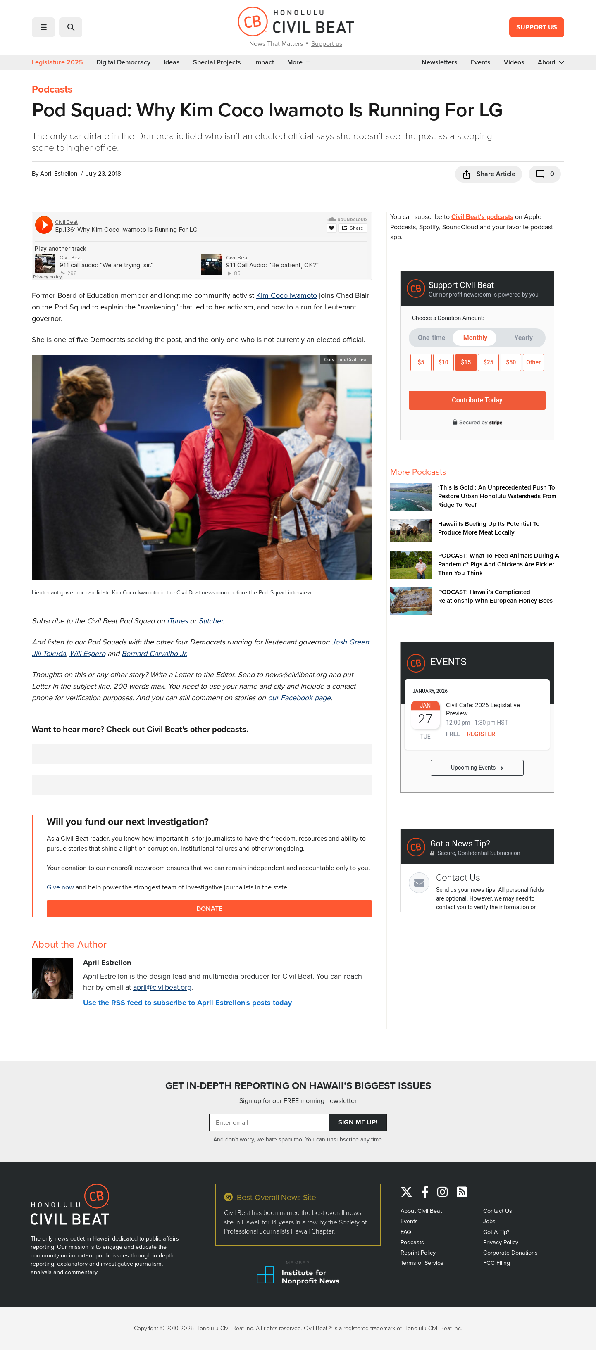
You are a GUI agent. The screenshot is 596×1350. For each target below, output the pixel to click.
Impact (264, 62)
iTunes (177, 621)
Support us (326, 43)
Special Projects (217, 62)
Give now (60, 886)
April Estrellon (58, 173)
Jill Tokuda (49, 653)
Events (481, 62)
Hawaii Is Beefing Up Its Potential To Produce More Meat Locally (489, 528)
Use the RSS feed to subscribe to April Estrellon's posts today (187, 1002)
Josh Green (350, 642)
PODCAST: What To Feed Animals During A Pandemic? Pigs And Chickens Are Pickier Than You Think (498, 564)
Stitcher (210, 621)
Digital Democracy (123, 62)
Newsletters (440, 62)
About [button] (551, 62)
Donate (209, 908)
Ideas (172, 62)
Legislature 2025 (57, 62)
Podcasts (52, 89)
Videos (514, 62)
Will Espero (87, 653)
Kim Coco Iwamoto (286, 295)
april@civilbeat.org (162, 987)
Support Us (536, 27)
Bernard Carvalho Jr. (154, 653)
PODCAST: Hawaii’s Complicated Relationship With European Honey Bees (495, 596)
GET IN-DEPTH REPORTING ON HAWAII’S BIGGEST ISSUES (298, 1085)
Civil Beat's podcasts (482, 216)
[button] (43, 27)
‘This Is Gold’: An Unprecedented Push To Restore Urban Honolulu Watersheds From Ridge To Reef (497, 496)
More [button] (298, 62)
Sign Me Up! (357, 1122)
